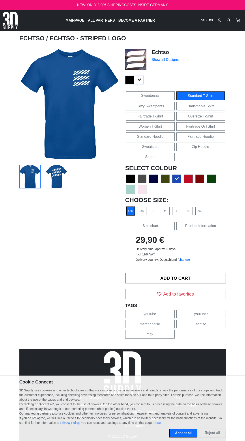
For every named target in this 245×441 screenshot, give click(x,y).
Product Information (200, 226)
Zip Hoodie (200, 147)
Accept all (183, 433)
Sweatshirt (150, 147)
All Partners (101, 20)
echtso (201, 324)
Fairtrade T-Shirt (150, 116)
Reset (157, 422)
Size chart (150, 226)
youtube (150, 314)
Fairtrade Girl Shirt (200, 126)
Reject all (212, 433)
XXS (130, 211)
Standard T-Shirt (200, 96)
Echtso (32, 38)
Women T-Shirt (150, 126)
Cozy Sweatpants (150, 106)
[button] (237, 20)
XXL (200, 211)
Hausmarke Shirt (200, 106)
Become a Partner (136, 20)
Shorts (150, 157)
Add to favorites (175, 294)
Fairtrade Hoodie (200, 136)
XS (142, 211)
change (184, 259)
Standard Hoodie (150, 136)
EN (211, 20)
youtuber (201, 314)
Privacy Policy (69, 422)
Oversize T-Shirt (200, 116)
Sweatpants (150, 95)
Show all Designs (165, 59)
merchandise (150, 324)
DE (203, 20)
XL (188, 211)
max (149, 334)
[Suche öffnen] (228, 20)
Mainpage (75, 20)
